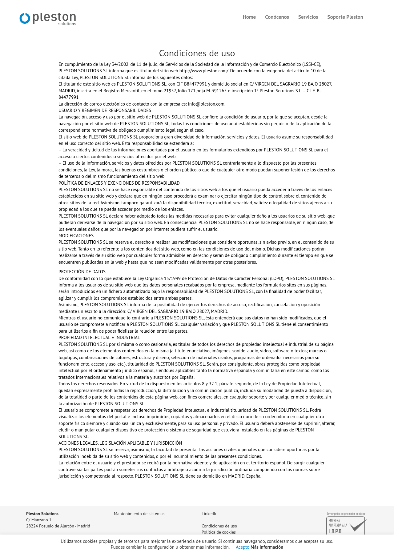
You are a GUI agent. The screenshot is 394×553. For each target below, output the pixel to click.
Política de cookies (219, 532)
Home (249, 17)
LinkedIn (210, 513)
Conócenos (277, 17)
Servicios (308, 17)
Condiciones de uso (219, 526)
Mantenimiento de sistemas (139, 513)
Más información (267, 547)
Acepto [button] (242, 547)
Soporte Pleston (345, 17)
